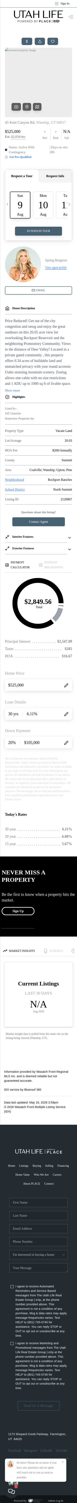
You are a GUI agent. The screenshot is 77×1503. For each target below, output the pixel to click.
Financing (63, 1165)
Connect (49, 1183)
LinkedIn (46, 1450)
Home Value (22, 1174)
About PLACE (31, 1183)
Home (11, 1165)
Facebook (14, 1450)
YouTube (61, 1450)
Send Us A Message (38, 1405)
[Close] (62, 1462)
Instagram (30, 1450)
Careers (57, 1174)
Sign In (62, 4)
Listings (24, 1165)
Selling (49, 1165)
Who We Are (41, 1174)
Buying (37, 1165)
